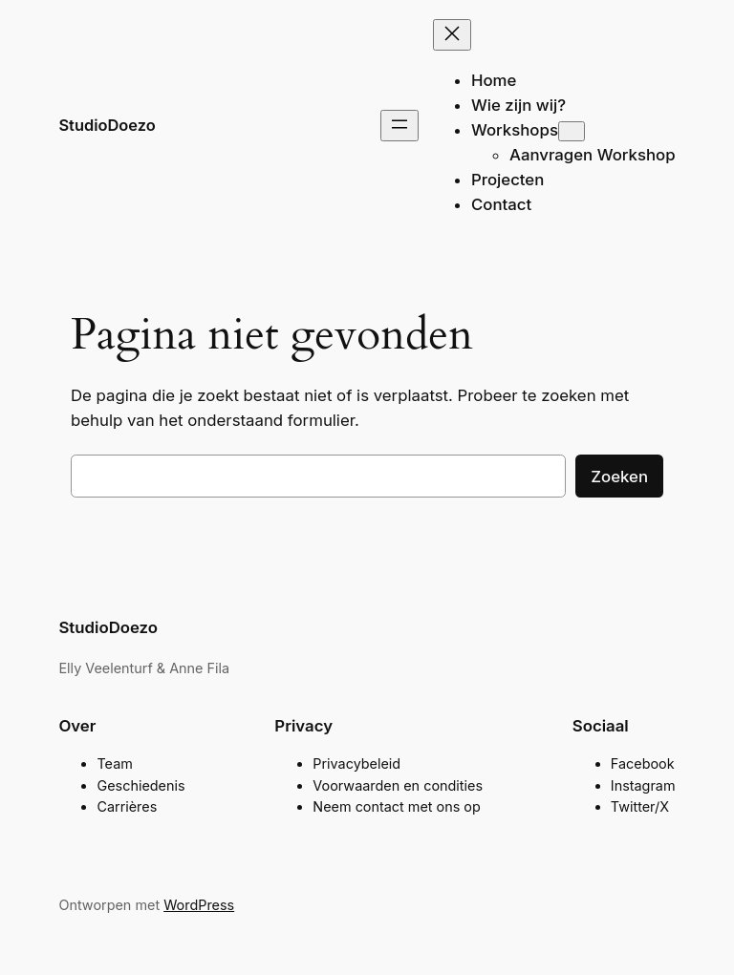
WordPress (198, 905)
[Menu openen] (399, 125)
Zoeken (619, 476)
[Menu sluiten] (452, 35)
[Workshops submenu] (571, 131)
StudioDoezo (106, 125)
